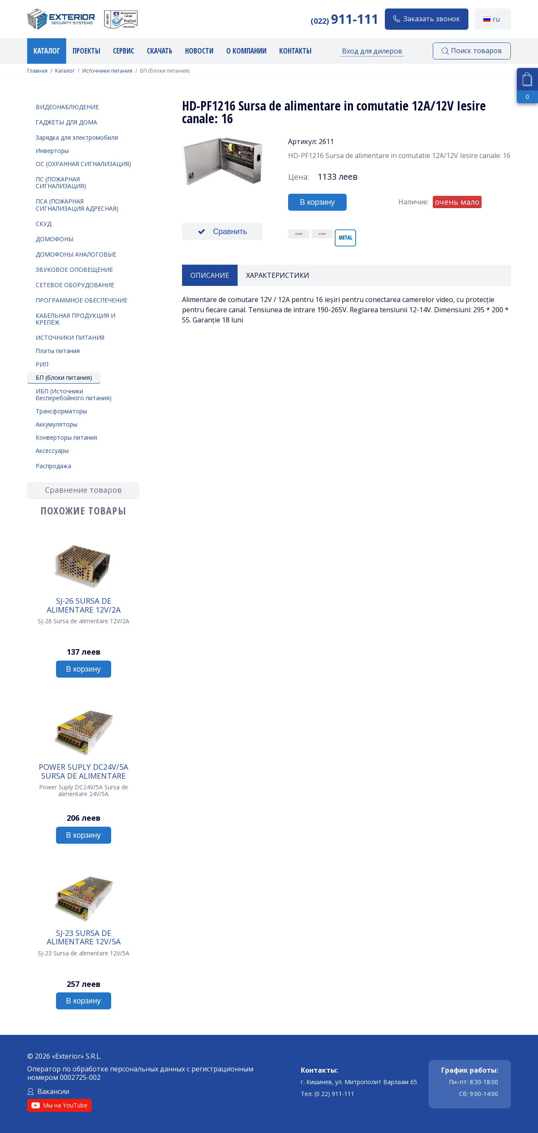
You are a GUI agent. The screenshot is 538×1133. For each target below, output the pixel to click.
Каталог (47, 51)
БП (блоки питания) (64, 377)
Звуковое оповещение (74, 270)
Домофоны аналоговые (76, 254)
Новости (199, 51)
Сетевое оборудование (75, 285)
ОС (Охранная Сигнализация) (83, 164)
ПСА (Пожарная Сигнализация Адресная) (77, 204)
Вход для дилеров (372, 51)
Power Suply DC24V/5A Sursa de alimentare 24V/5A (83, 771)
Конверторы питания (66, 437)
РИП (42, 364)
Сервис (123, 51)
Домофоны (54, 239)
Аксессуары (52, 450)
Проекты (86, 51)
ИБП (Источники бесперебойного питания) (74, 394)
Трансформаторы (61, 411)
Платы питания (58, 351)
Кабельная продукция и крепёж (75, 318)
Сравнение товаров (83, 490)
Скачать (159, 51)
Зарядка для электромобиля (77, 137)
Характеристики (277, 275)
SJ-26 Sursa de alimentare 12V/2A (83, 604)
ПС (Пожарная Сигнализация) (61, 182)
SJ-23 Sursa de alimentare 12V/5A (83, 937)
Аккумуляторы (56, 424)
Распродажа (53, 466)
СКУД (43, 224)
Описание (210, 275)
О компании (246, 51)
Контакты (295, 51)
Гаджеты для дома (66, 122)
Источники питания (107, 70)
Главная (37, 70)
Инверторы (52, 151)
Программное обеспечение (81, 300)
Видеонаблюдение (67, 107)
